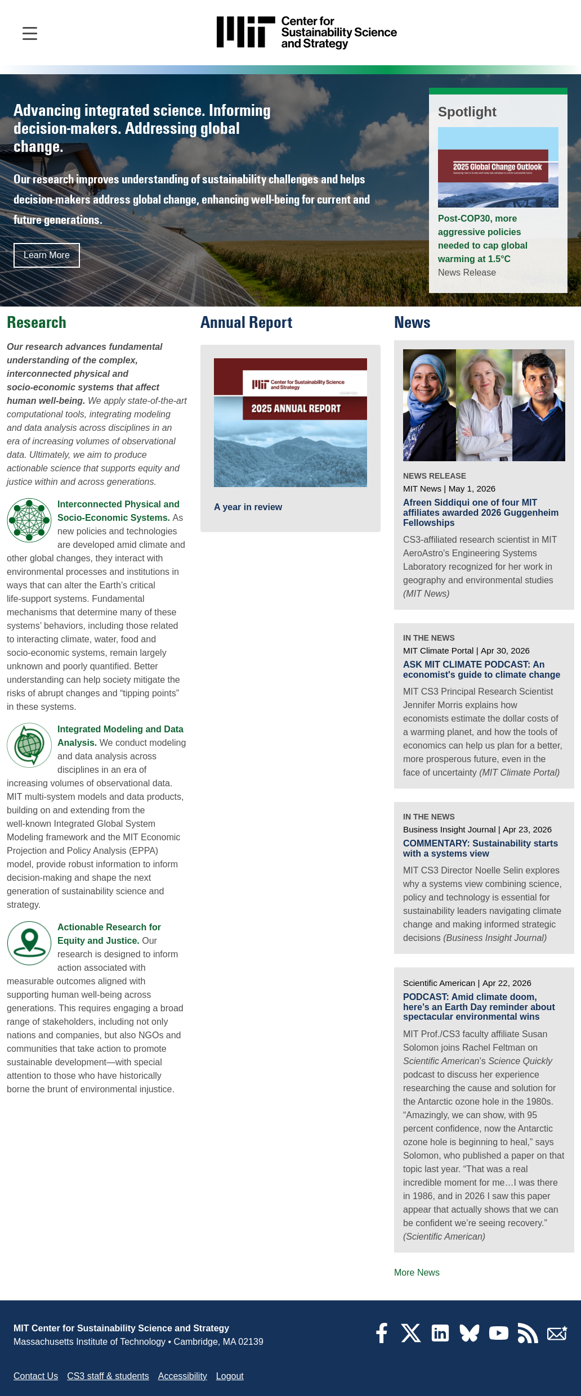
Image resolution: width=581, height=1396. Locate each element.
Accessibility (182, 1376)
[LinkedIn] (440, 1340)
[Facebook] (382, 1340)
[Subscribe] (557, 1340)
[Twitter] (411, 1340)
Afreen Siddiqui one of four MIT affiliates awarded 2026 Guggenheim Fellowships (481, 512)
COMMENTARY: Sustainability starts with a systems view (480, 848)
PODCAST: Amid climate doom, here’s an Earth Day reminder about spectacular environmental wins (479, 1006)
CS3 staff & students (108, 1376)
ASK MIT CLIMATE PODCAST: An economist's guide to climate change (481, 669)
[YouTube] (499, 1340)
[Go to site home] (307, 32)
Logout (230, 1376)
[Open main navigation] (30, 32)
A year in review (248, 507)
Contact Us (36, 1376)
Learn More (47, 255)
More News (417, 1272)
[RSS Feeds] (528, 1340)
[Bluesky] (469, 1340)
